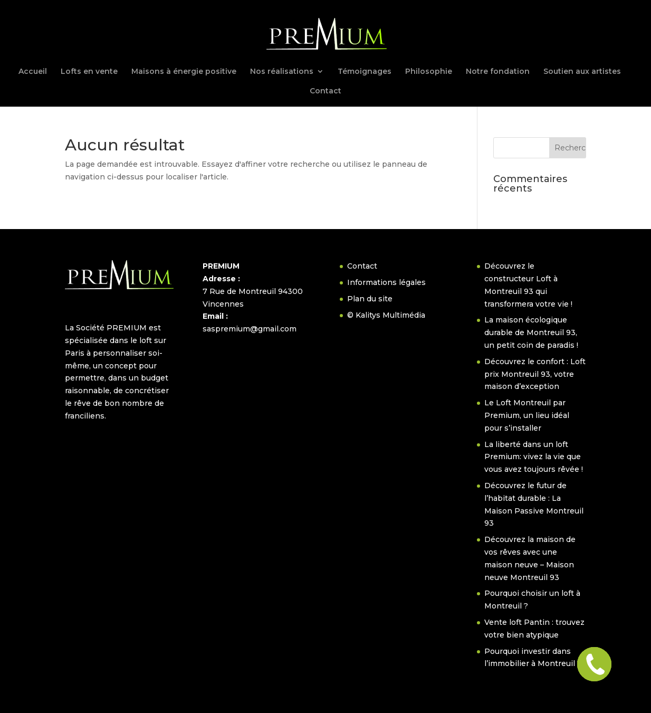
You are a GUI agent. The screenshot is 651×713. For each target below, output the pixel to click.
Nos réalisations (281, 72)
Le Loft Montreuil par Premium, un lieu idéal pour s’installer (526, 415)
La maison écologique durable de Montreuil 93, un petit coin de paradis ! (531, 332)
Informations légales (386, 282)
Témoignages (364, 72)
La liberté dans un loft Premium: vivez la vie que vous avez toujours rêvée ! (533, 457)
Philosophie (428, 72)
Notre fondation (498, 72)
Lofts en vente (89, 72)
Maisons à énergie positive (183, 72)
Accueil (32, 72)
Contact (325, 91)
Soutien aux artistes (582, 72)
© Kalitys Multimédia (386, 315)
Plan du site (369, 298)
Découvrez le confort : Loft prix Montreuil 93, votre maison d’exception (535, 374)
